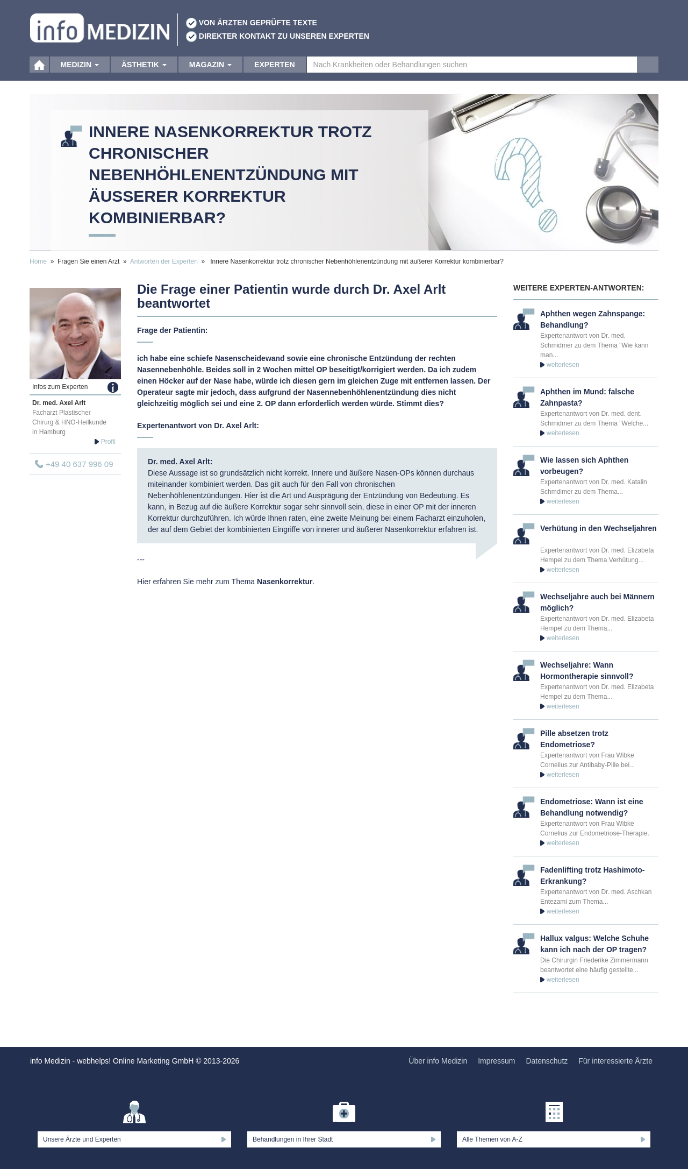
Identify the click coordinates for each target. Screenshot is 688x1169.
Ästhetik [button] (144, 70)
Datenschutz (547, 1061)
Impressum (496, 1061)
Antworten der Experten (164, 261)
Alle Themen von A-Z (492, 1139)
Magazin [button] (210, 70)
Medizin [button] (80, 70)
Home (38, 261)
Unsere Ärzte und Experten (82, 1139)
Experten (274, 70)
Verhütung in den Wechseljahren (598, 528)
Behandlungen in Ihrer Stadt (293, 1139)
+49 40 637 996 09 (79, 464)
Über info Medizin (437, 1061)
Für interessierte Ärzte (615, 1061)
